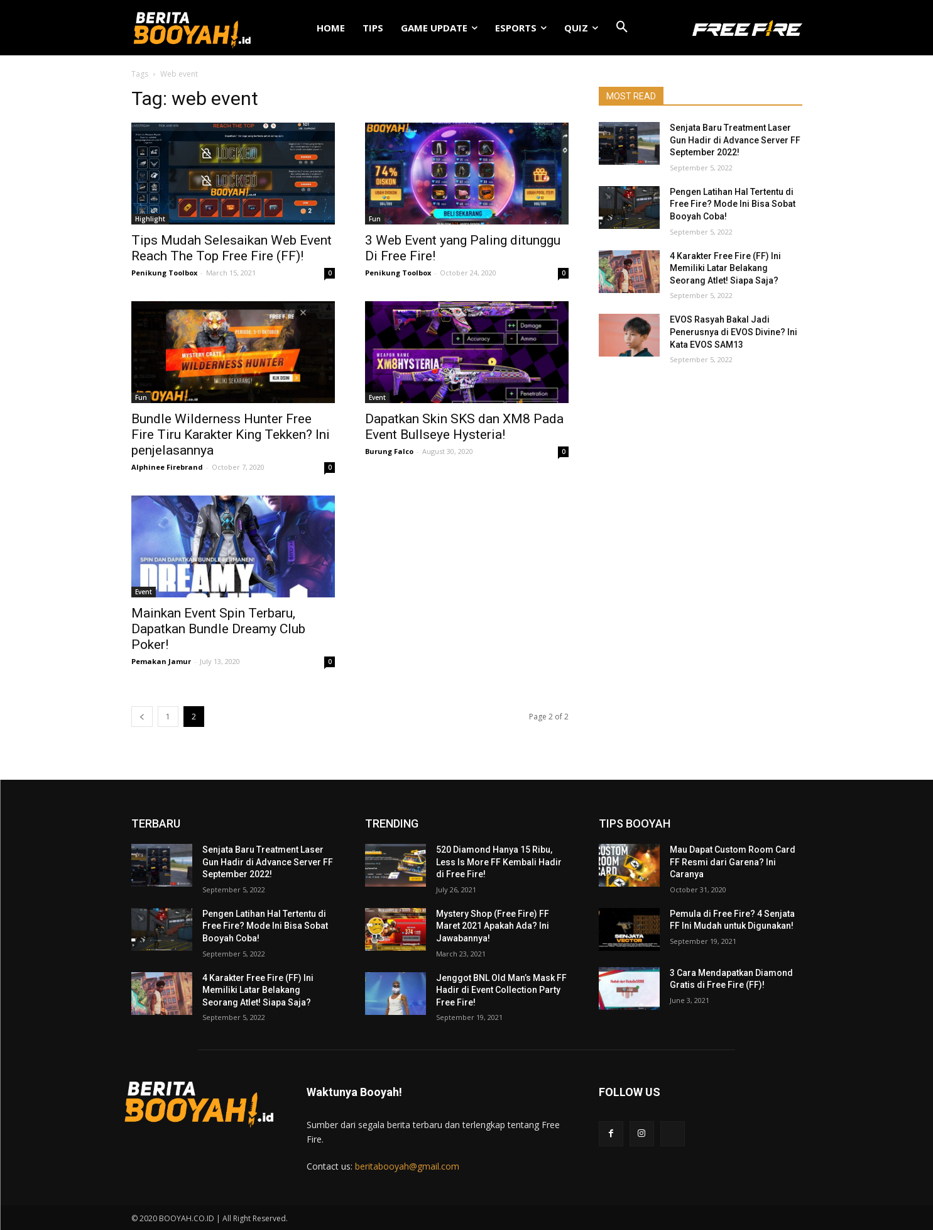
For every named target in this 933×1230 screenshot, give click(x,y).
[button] (622, 28)
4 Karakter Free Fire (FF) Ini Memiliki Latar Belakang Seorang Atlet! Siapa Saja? (725, 268)
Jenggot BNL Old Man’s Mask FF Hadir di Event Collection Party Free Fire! (501, 990)
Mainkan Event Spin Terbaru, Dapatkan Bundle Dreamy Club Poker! (218, 629)
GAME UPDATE (439, 27)
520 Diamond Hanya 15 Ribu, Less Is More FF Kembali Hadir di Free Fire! (499, 862)
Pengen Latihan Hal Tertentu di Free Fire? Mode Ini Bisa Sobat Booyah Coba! (732, 204)
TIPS (373, 27)
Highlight (150, 218)
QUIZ (581, 27)
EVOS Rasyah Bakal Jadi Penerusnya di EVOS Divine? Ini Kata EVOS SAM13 (733, 331)
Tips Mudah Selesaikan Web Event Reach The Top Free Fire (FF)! (231, 248)
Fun (375, 218)
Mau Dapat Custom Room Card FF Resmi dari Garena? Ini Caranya (732, 862)
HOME (331, 27)
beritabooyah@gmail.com (407, 1166)
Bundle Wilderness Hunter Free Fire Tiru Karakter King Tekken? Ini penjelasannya (230, 434)
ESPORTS (521, 27)
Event (377, 397)
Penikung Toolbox (164, 272)
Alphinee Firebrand (167, 467)
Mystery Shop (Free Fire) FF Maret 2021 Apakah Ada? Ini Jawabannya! (492, 926)
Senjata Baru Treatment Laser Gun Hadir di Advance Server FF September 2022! (735, 140)
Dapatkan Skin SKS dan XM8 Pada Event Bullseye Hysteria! (464, 426)
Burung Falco (389, 451)
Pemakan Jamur (161, 661)
